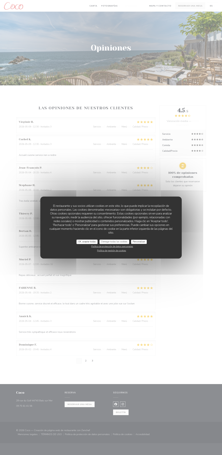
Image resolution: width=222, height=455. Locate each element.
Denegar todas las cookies (114, 241)
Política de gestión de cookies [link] (111, 250)
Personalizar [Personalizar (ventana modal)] (139, 241)
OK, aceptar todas (87, 241)
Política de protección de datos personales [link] (112, 246)
